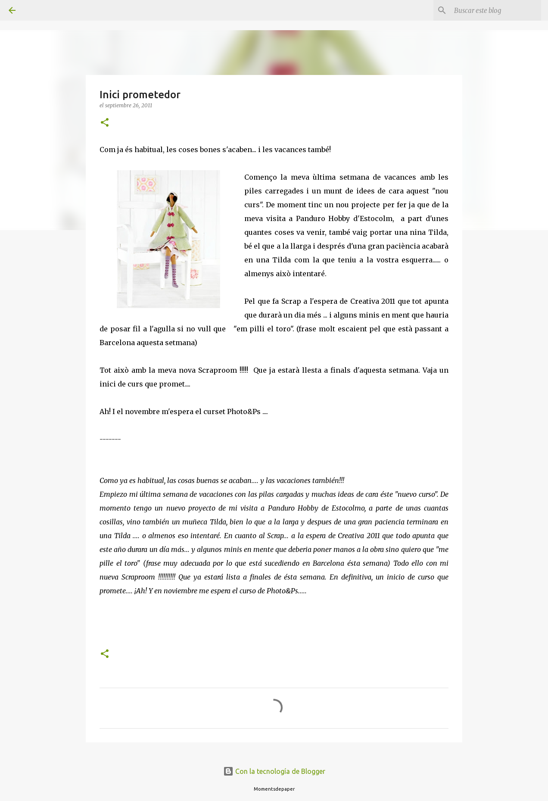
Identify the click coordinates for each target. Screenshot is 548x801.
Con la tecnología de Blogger (274, 771)
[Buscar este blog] (496, 10)
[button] (105, 123)
